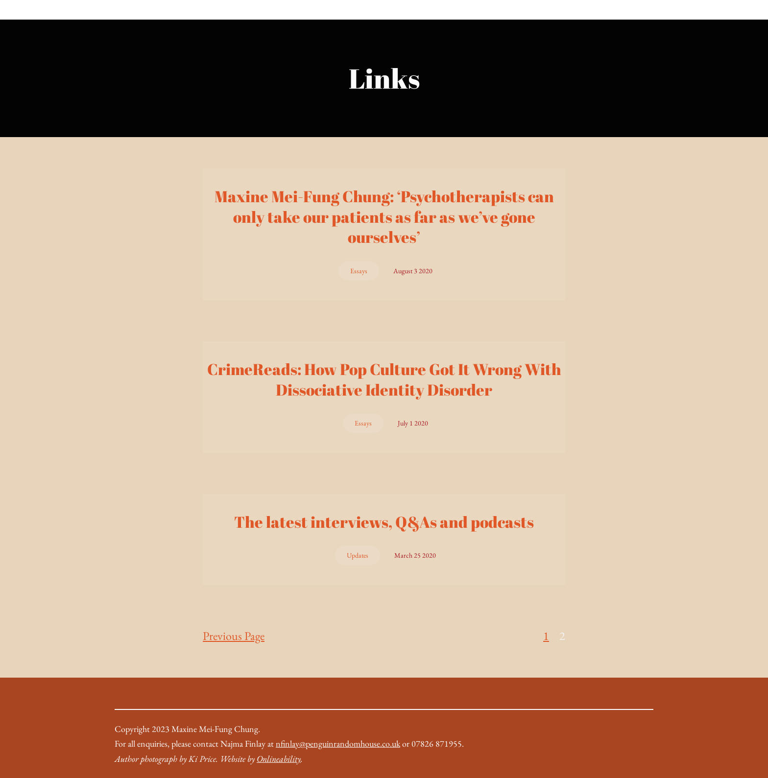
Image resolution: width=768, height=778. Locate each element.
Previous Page (233, 635)
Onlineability (279, 758)
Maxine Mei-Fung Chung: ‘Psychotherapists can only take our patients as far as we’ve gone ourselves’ (384, 216)
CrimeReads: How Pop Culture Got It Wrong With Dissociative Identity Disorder (384, 379)
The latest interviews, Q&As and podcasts (384, 522)
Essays (358, 270)
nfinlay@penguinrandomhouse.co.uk (338, 743)
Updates (357, 555)
